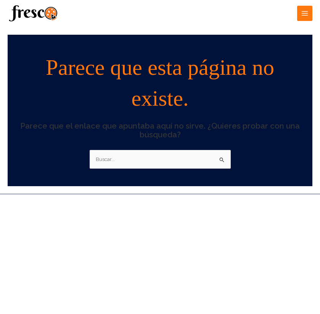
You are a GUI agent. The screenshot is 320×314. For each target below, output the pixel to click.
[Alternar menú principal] (305, 13)
